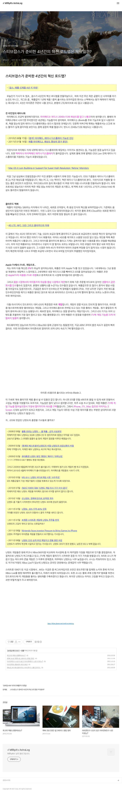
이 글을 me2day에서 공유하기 (51, 618)
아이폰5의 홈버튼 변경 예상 (17, 664)
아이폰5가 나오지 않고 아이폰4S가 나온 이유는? (25, 661)
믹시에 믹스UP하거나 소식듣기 (64, 611)
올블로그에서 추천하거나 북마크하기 (64, 618)
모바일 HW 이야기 (13, 651)
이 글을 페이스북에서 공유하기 (71, 618)
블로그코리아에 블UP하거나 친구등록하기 (71, 611)
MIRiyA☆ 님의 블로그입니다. (18, 754)
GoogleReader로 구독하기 (58, 611)
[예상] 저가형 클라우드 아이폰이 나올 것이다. (24, 667)
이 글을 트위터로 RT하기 (58, 618)
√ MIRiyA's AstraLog (12, 3)
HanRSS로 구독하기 (51, 611)
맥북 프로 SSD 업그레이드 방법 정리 (20, 658)
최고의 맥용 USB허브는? (16, 655)
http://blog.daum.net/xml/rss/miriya (61, 623)
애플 (22, 651)
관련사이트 (6, 780)
